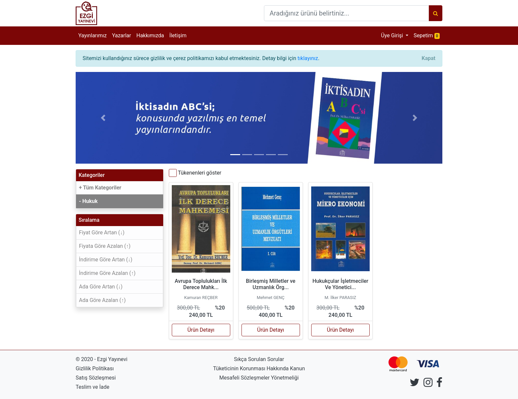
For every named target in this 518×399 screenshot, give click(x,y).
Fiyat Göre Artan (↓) (102, 232)
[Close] (428, 58)
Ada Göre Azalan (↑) (102, 300)
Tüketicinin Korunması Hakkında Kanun (259, 368)
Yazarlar (121, 35)
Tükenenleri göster (199, 173)
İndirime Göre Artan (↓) (105, 259)
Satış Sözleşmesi (96, 378)
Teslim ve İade (92, 387)
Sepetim (428, 35)
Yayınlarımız (92, 35)
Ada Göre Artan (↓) (101, 286)
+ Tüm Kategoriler (100, 187)
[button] (103, 118)
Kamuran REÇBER (200, 297)
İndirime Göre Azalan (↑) (107, 273)
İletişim (178, 35)
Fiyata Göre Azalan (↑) (104, 246)
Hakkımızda (150, 35)
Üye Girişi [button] (392, 35)
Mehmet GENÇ (270, 297)
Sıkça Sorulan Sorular (259, 359)
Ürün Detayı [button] (200, 330)
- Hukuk (88, 201)
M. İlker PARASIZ (340, 297)
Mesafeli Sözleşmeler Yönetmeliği (259, 378)
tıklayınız (308, 58)
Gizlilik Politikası (95, 368)
